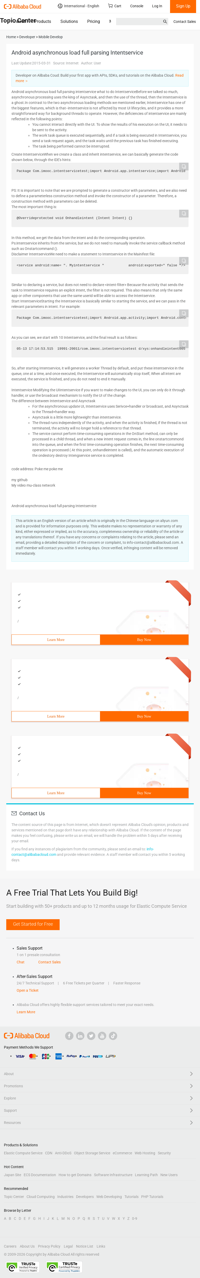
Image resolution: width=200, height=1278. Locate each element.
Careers (10, 1246)
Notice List (84, 1246)
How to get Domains (75, 1175)
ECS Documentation (40, 1175)
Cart (114, 6)
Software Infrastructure (113, 1175)
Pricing (93, 21)
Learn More (55, 640)
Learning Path (146, 1175)
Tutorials (131, 1197)
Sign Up (183, 6)
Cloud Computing (41, 1197)
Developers (85, 1197)
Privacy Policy (49, 1246)
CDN (48, 1153)
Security (164, 1153)
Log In (157, 6)
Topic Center (14, 1197)
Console (136, 6)
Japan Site (12, 1175)
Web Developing (109, 1197)
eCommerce (122, 1153)
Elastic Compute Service (23, 1153)
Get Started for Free (33, 924)
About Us (27, 1246)
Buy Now (144, 640)
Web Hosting (145, 1153)
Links (101, 1246)
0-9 (134, 1218)
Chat (20, 962)
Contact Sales (184, 21)
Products (43, 21)
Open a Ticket (28, 990)
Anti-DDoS (63, 1153)
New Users (169, 1175)
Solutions (69, 21)
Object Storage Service (92, 1153)
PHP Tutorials (152, 1197)
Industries (65, 1197)
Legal (68, 1246)
